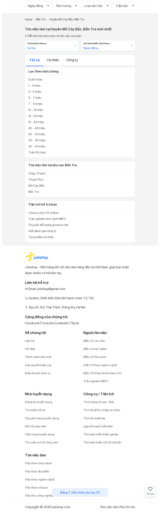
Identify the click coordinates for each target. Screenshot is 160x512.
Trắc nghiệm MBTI (95, 381)
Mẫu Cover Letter (95, 348)
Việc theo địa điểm (37, 471)
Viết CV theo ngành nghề (100, 365)
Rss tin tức (127, 507)
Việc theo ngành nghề (39, 479)
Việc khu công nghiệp (39, 495)
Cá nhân (53, 60)
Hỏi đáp (30, 348)
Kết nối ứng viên (35, 426)
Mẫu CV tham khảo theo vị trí (102, 373)
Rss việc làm (109, 507)
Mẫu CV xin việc (94, 340)
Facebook (32, 323)
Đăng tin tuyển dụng (38, 402)
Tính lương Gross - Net (98, 402)
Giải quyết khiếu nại (38, 365)
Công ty (72, 60)
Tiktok (74, 323)
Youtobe (48, 323)
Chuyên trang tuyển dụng (42, 418)
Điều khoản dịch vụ (38, 373)
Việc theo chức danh (38, 463)
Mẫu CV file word (94, 356)
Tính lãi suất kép (94, 418)
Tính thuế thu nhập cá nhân (101, 410)
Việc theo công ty (36, 487)
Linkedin (62, 323)
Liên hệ (30, 340)
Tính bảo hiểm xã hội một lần (102, 442)
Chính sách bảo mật (38, 356)
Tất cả (34, 60)
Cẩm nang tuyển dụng (40, 434)
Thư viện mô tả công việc (41, 442)
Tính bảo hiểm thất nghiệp (100, 434)
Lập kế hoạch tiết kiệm (98, 426)
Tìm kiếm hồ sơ (35, 410)
